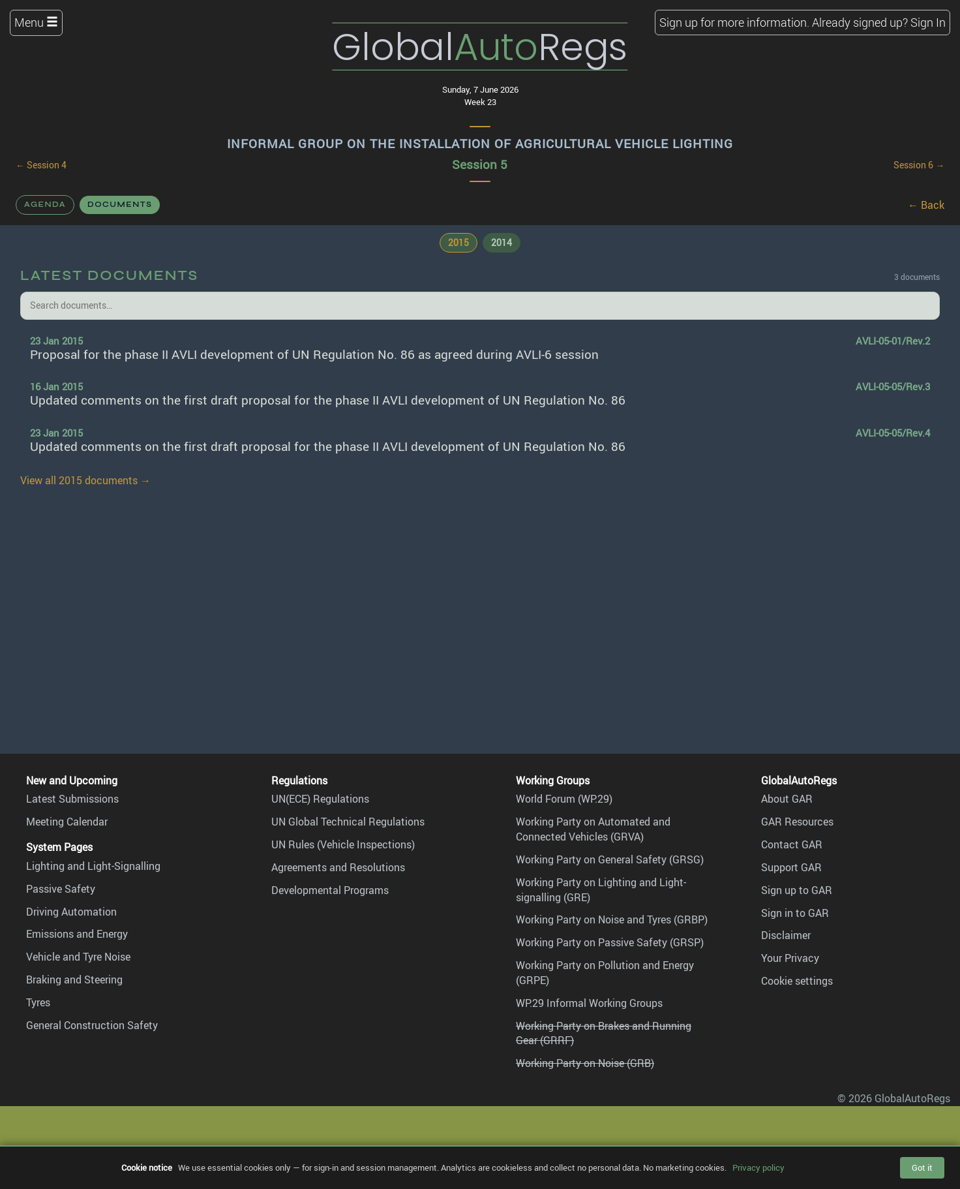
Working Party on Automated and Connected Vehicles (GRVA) (593, 829)
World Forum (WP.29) (564, 799)
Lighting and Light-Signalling (93, 866)
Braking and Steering (74, 979)
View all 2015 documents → (85, 480)
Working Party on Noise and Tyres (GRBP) (612, 919)
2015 (458, 242)
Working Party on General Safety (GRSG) (610, 859)
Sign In (928, 22)
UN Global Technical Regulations (348, 821)
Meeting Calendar (67, 821)
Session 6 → (918, 165)
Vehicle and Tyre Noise (78, 957)
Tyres (38, 1002)
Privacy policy (758, 1167)
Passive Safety (60, 889)
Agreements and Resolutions (338, 867)
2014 (501, 242)
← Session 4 (41, 165)
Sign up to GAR (796, 890)
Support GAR (791, 867)
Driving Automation (71, 911)
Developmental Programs (330, 890)
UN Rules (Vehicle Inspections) (343, 844)
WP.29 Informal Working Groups (589, 1003)
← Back (926, 205)
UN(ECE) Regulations (320, 799)
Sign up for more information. (734, 22)
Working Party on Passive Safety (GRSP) (610, 942)
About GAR (787, 799)
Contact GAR (791, 844)
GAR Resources (797, 821)
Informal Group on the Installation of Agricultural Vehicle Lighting (480, 143)
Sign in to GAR (795, 913)
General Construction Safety (92, 1025)
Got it (922, 1167)
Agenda (45, 204)
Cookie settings (797, 981)
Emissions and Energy (77, 934)
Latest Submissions (72, 799)
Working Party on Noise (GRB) (585, 1063)
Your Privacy (790, 958)
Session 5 (479, 164)
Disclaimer (786, 935)
